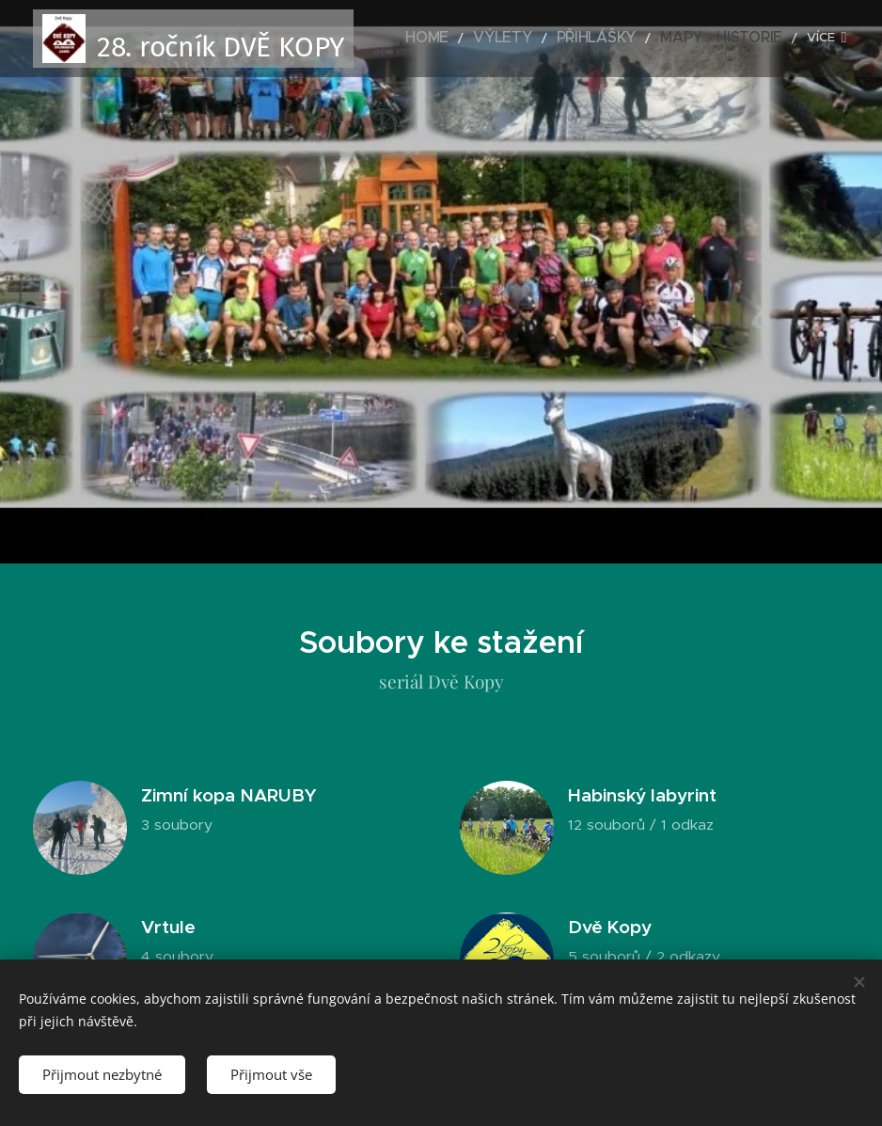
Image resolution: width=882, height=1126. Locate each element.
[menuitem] (475, 38)
